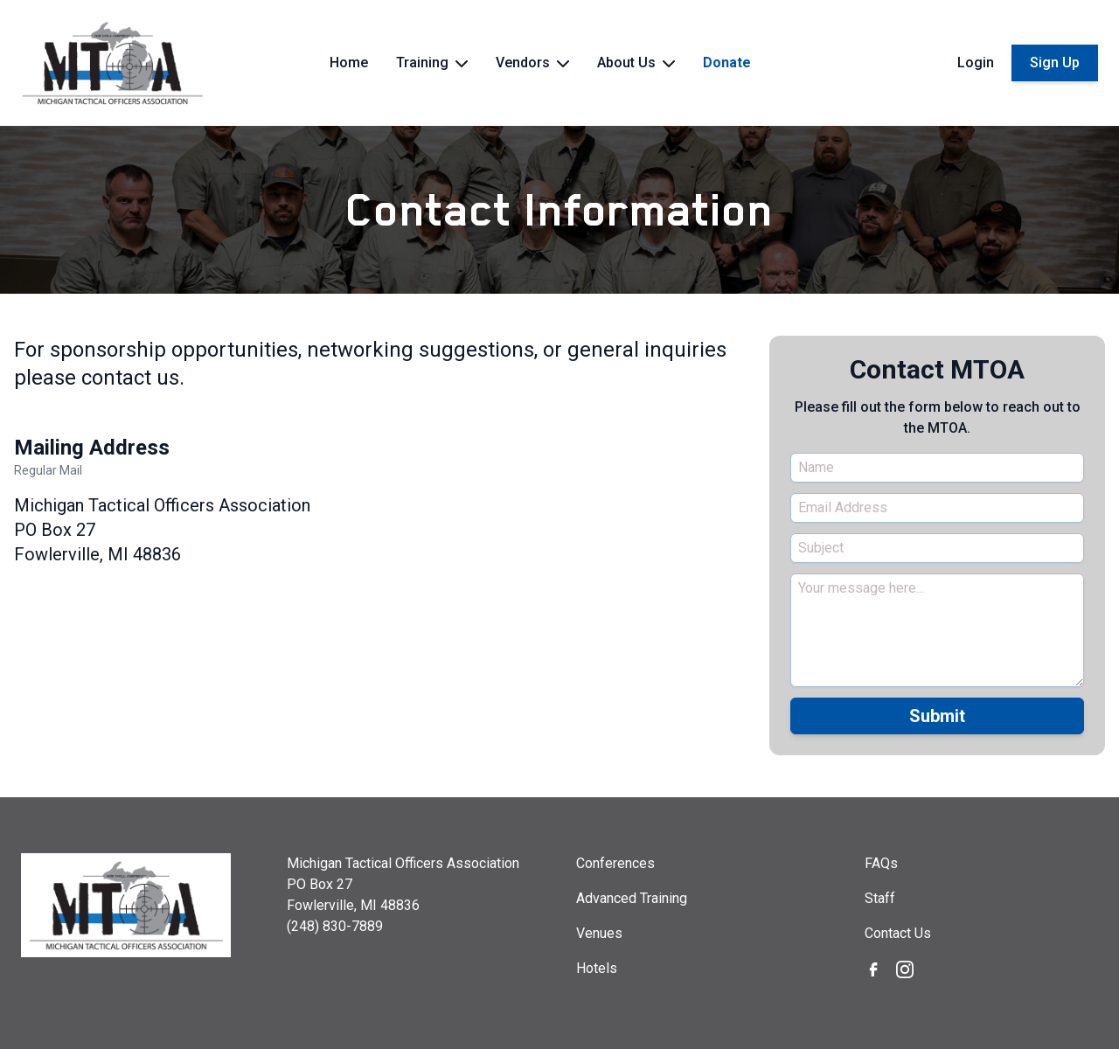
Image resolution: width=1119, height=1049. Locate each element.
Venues (599, 933)
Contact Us (898, 933)
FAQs (881, 863)
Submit (937, 715)
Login (975, 62)
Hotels (596, 968)
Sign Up (1055, 62)
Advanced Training (631, 898)
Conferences (615, 863)
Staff (880, 898)
